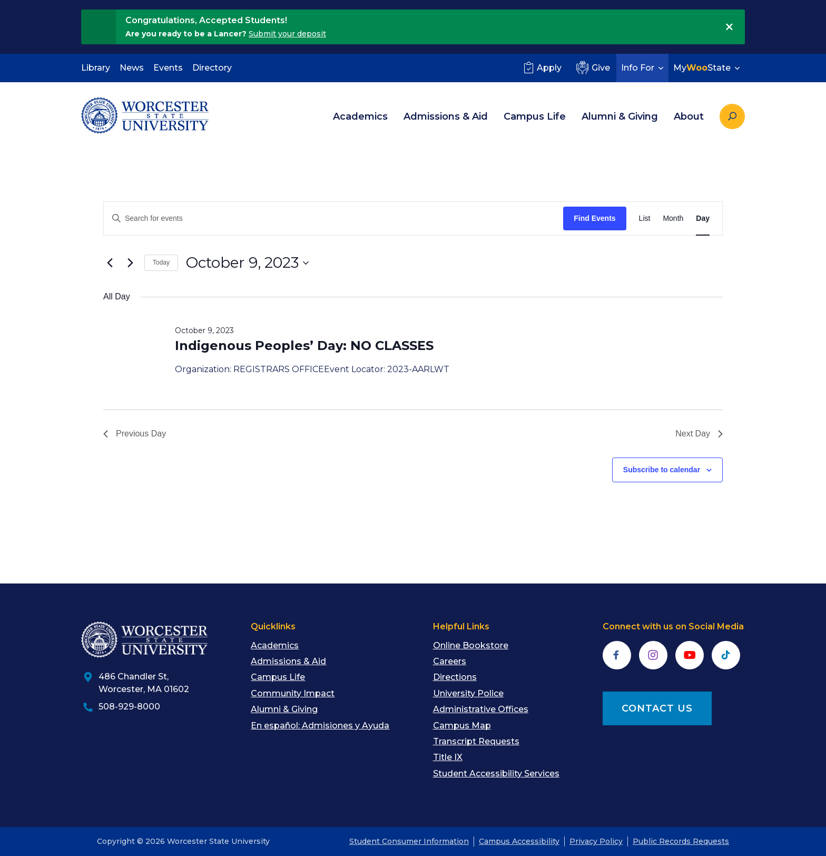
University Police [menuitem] (468, 693)
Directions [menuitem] (455, 677)
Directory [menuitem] (212, 68)
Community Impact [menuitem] (293, 693)
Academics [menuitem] (360, 116)
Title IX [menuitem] (448, 757)
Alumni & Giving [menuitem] (620, 116)
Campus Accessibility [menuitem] (519, 841)
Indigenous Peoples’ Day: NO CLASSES (304, 345)
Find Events (594, 218)
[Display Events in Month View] (673, 218)
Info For (643, 68)
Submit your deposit (287, 33)
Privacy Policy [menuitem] (596, 841)
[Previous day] (109, 263)
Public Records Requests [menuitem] (681, 841)
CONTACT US (657, 708)
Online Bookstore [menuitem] (470, 645)
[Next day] (130, 263)
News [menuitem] (132, 68)
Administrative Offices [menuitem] (480, 709)
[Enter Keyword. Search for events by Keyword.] (333, 218)
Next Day (699, 433)
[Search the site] (732, 116)
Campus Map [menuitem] (462, 726)
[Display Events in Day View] (703, 218)
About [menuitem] (689, 116)
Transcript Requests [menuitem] (476, 741)
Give (592, 67)
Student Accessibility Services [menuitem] (496, 774)
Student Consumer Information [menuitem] (409, 841)
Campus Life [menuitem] (535, 116)
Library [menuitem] (95, 68)
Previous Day (134, 433)
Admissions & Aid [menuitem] (446, 116)
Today (161, 262)
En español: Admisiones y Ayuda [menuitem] (320, 726)
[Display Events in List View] (645, 218)
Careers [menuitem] (449, 661)
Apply (541, 67)
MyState (707, 68)
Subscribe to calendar (661, 469)
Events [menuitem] (168, 68)
